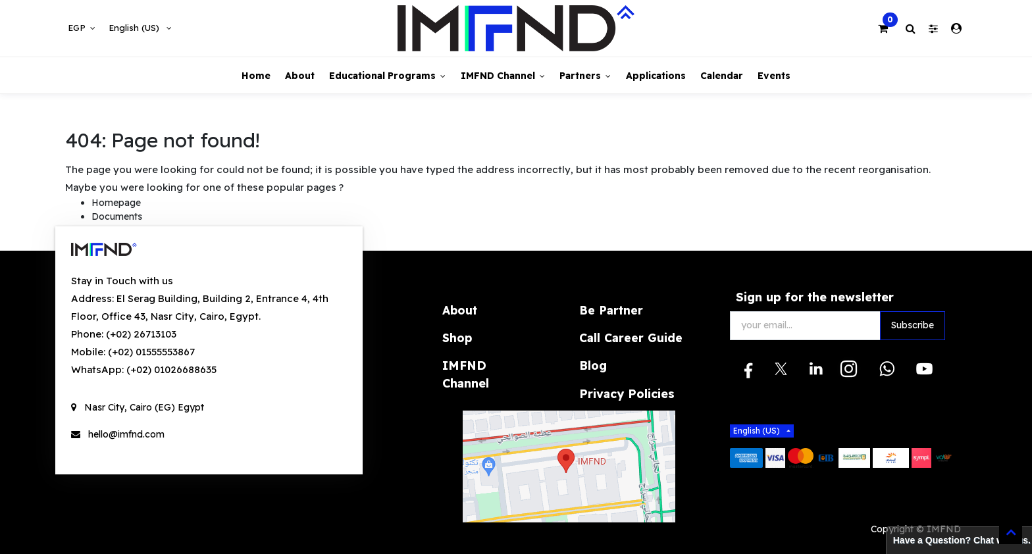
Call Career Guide (631, 337)
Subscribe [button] (912, 325)
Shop (457, 337)
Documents (116, 216)
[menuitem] (255, 75)
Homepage (116, 203)
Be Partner (611, 310)
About (459, 310)
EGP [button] (78, 27)
